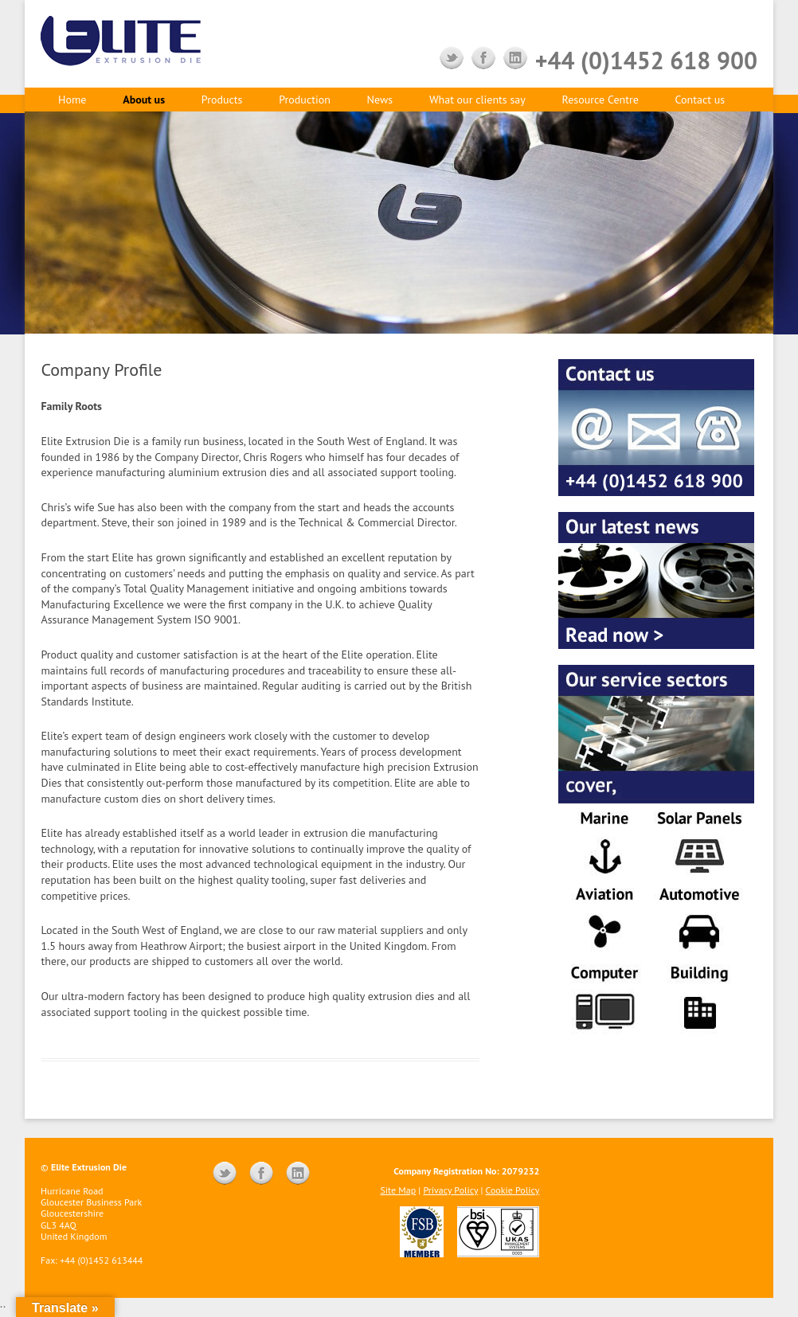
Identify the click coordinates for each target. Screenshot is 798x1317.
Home (72, 99)
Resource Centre (600, 99)
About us (144, 99)
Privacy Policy (450, 1190)
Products (222, 99)
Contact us (700, 99)
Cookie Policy (513, 1190)
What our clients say (477, 99)
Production (305, 99)
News (380, 99)
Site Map (398, 1190)
